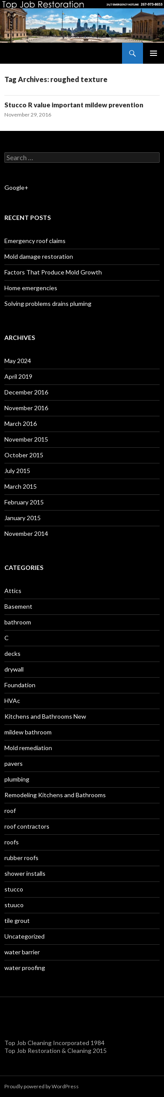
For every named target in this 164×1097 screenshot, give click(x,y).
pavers (13, 763)
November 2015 (26, 439)
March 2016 (20, 423)
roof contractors (26, 826)
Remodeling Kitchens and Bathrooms (55, 795)
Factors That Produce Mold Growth (53, 272)
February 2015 (24, 502)
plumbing (16, 779)
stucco (13, 889)
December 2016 (26, 392)
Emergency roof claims (35, 240)
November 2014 (26, 533)
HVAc (12, 700)
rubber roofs (21, 857)
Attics (12, 590)
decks (12, 653)
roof (10, 810)
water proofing (24, 967)
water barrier (22, 952)
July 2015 (17, 470)
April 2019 (18, 376)
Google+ (16, 187)
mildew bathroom (28, 732)
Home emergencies (30, 287)
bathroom (17, 622)
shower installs (24, 873)
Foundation (19, 685)
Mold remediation (28, 747)
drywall (14, 669)
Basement (18, 606)
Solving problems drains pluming (47, 303)
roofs (11, 842)
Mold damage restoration (38, 256)
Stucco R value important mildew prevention (73, 105)
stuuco (14, 904)
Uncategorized (24, 936)
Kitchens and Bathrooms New (45, 716)
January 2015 (22, 517)
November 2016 (26, 407)
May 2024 (17, 360)
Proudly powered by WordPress (41, 1086)
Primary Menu (153, 53)
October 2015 (23, 455)
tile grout (17, 920)
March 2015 (20, 486)
